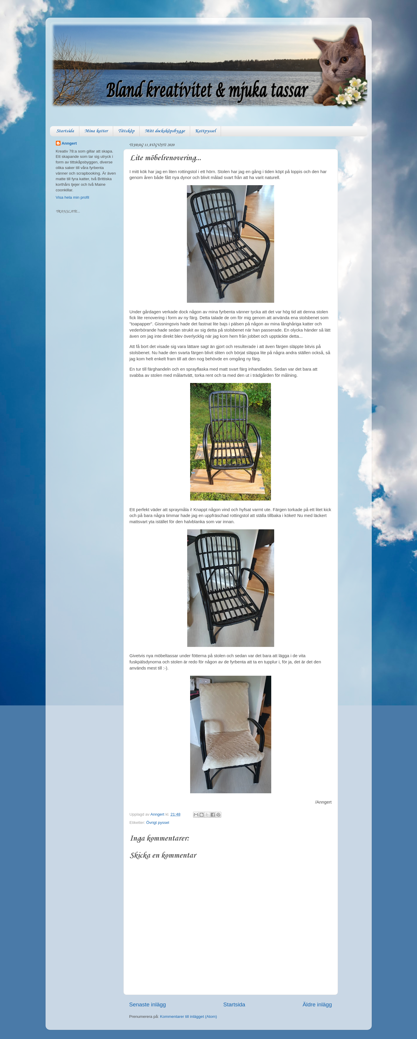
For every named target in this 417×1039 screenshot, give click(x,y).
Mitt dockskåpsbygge (165, 131)
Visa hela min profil (72, 197)
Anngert (69, 143)
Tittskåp (126, 131)
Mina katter (96, 131)
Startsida (65, 131)
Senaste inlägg (147, 1004)
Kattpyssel (205, 131)
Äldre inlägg (317, 1004)
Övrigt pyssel (157, 822)
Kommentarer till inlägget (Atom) (188, 1016)
